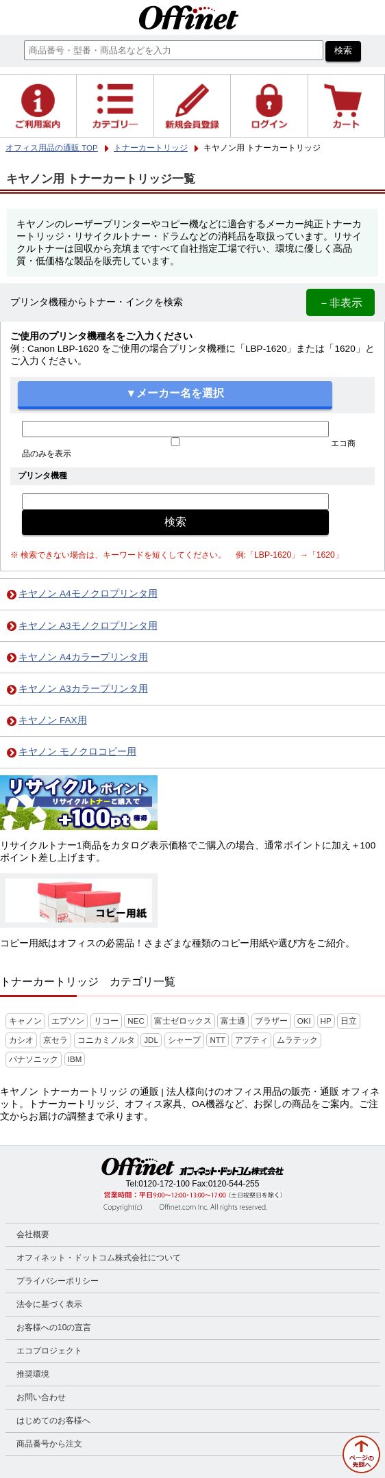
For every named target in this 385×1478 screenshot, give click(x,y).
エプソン (67, 1021)
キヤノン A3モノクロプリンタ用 (87, 626)
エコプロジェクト (49, 1351)
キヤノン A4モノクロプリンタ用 (87, 593)
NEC (135, 1021)
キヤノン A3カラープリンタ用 (82, 689)
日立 (348, 1021)
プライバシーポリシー (57, 1281)
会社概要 (32, 1234)
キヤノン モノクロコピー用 (77, 752)
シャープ (184, 1040)
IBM (75, 1059)
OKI (304, 1021)
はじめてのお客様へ (53, 1420)
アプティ (251, 1040)
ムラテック (297, 1040)
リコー (106, 1021)
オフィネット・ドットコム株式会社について (98, 1257)
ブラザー (271, 1021)
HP (326, 1021)
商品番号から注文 (49, 1444)
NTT (217, 1040)
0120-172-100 (164, 1184)
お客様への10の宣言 (53, 1327)
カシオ (21, 1040)
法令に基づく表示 (49, 1304)
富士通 (233, 1021)
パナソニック (33, 1059)
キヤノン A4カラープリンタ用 (82, 657)
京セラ (55, 1040)
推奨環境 (32, 1374)
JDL (151, 1040)
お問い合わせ (41, 1397)
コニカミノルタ (106, 1040)
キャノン (25, 1021)
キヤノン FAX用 (52, 720)
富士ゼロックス (183, 1021)
